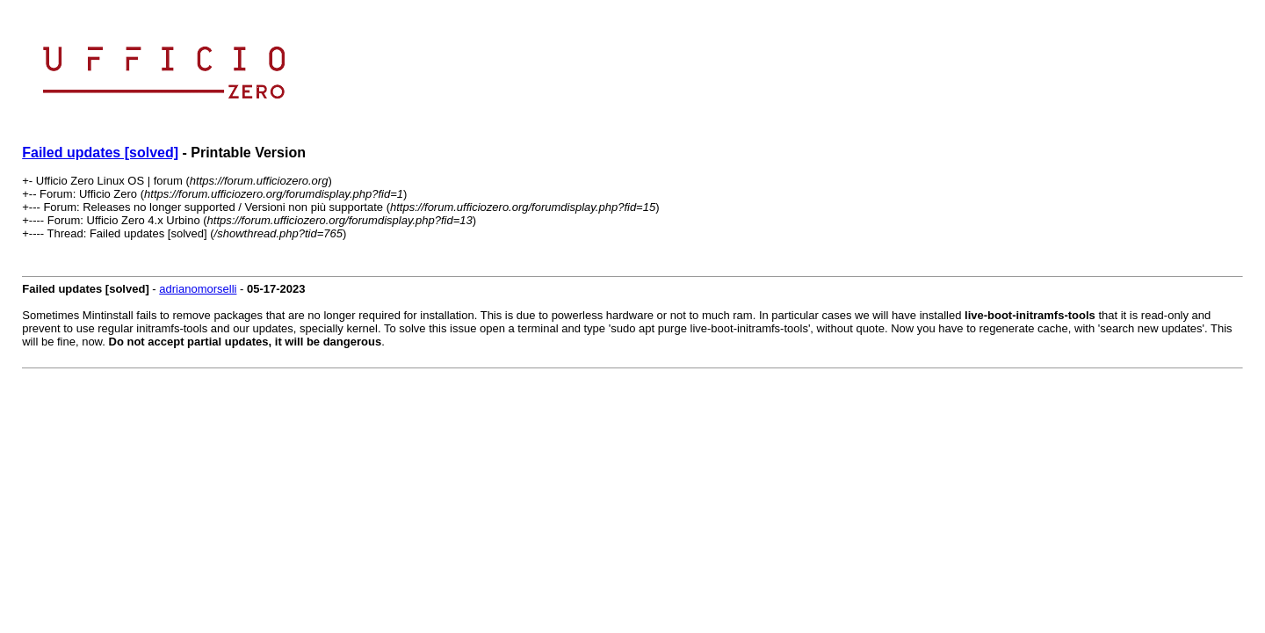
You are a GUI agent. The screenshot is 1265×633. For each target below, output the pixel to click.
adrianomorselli (197, 288)
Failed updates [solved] (100, 152)
